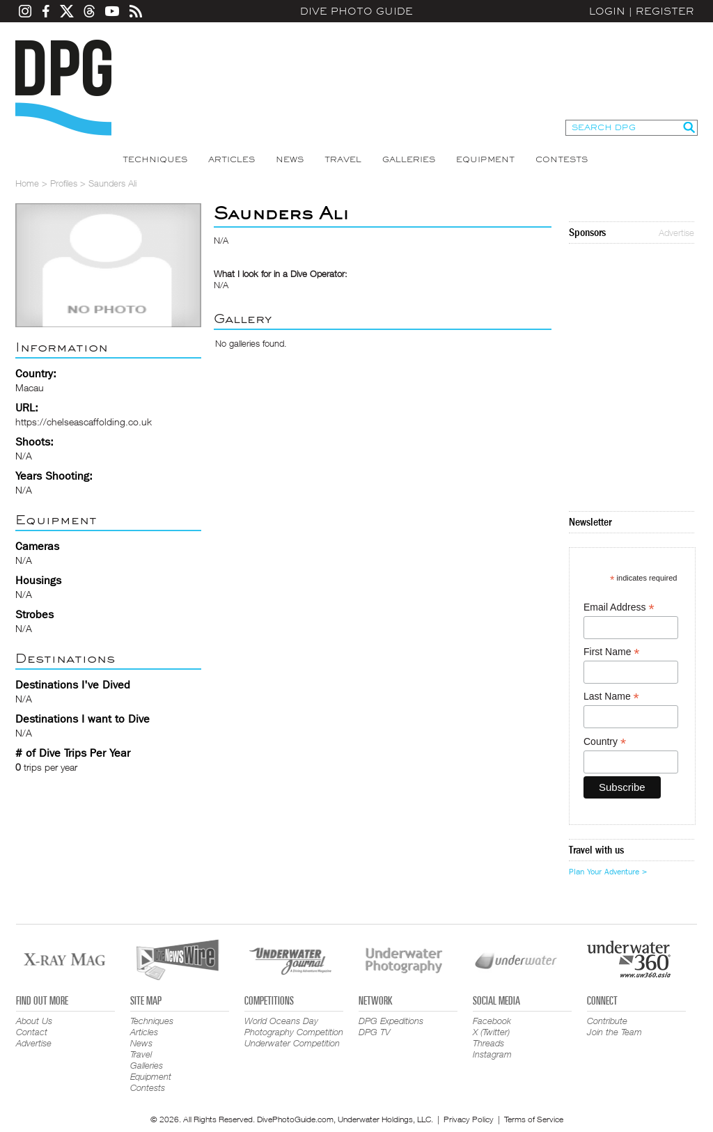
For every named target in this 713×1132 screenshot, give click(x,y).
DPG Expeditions (391, 1020)
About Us (34, 1020)
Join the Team (614, 1031)
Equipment (485, 159)
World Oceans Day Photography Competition (293, 1026)
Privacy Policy (469, 1119)
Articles (231, 159)
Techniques (155, 159)
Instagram (492, 1054)
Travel (342, 159)
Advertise (676, 232)
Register (665, 11)
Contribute (607, 1020)
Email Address (619, 607)
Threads (488, 1042)
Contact (31, 1031)
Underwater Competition (292, 1042)
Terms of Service (533, 1119)
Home (27, 183)
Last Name (611, 696)
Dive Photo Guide (356, 11)
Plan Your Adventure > (608, 871)
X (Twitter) (491, 1031)
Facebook (492, 1020)
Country (604, 741)
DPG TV (375, 1031)
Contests (561, 159)
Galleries (408, 159)
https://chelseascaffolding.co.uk (83, 421)
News (290, 159)
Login (607, 11)
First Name (611, 652)
